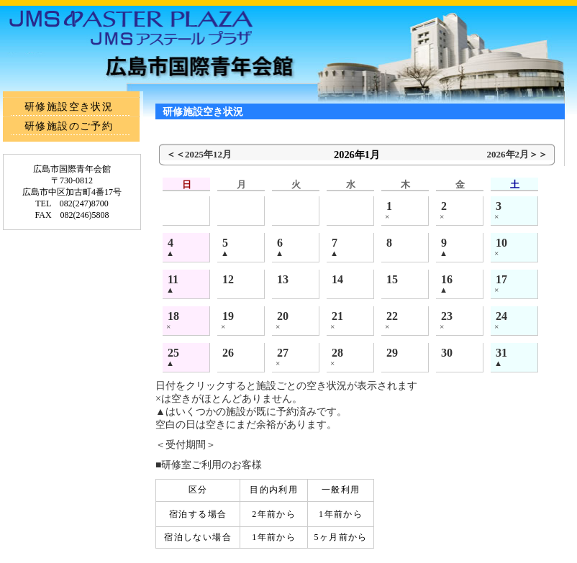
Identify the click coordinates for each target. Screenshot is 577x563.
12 (228, 279)
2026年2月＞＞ (517, 154)
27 (282, 353)
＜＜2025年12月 (199, 154)
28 (337, 353)
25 (173, 353)
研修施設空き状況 (68, 106)
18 (173, 316)
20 (282, 316)
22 (392, 316)
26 (228, 353)
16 (447, 279)
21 (337, 316)
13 (282, 279)
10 (501, 243)
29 (392, 353)
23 (447, 316)
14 (337, 279)
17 (501, 279)
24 (501, 316)
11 (173, 279)
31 (501, 353)
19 (228, 316)
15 (392, 279)
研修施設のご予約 (68, 126)
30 (447, 353)
